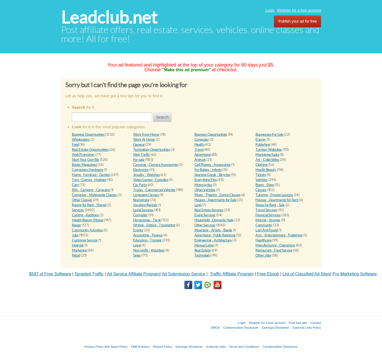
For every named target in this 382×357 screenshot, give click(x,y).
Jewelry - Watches (146, 175)
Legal (137, 245)
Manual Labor (204, 245)
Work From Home (146, 134)
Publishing (262, 145)
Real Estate (202, 250)
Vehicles (261, 180)
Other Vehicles (205, 190)
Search (162, 117)
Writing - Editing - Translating (154, 225)
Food (75, 145)
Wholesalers (81, 140)
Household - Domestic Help (213, 220)
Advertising (202, 155)
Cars (75, 185)
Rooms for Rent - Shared (89, 205)
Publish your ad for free (297, 21)
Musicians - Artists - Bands (213, 230)
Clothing (261, 165)
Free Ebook (268, 274)
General (139, 145)
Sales (137, 255)
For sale (138, 160)
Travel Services (266, 210)
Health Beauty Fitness (87, 220)
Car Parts (140, 185)
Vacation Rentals (145, 205)
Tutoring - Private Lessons (274, 195)
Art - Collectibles (267, 160)
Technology (202, 255)
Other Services (205, 225)
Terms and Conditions (244, 346)
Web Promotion (83, 155)
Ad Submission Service (183, 274)
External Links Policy (307, 327)
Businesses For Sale (269, 134)
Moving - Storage (267, 220)
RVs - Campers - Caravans (91, 190)
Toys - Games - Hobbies (89, 180)
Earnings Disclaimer (275, 327)
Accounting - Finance (148, 235)
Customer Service (84, 240)
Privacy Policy (93, 346)
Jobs (75, 235)
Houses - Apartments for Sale (215, 200)
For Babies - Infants (208, 170)
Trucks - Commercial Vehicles (154, 190)
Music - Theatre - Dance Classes (217, 195)
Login (270, 10)
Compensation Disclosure (240, 327)
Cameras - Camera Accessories (155, 165)
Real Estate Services (208, 210)
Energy (260, 140)
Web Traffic (141, 155)
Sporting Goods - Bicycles (212, 175)
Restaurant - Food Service (273, 250)
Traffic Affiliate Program (232, 274)
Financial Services (267, 215)
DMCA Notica (140, 346)
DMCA (215, 327)
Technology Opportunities (151, 150)
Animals (200, 160)
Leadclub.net (109, 17)
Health (199, 145)
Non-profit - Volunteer (149, 250)
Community (263, 225)
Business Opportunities (88, 134)
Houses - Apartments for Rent (276, 200)
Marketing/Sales (267, 155)
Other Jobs (263, 255)
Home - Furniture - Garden (91, 175)
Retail (76, 255)
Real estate (141, 200)
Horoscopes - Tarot (147, 220)
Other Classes (82, 200)
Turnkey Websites (268, 150)
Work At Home (144, 140)
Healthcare (263, 240)
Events (138, 230)
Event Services (205, 215)
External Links (216, 346)
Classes (260, 190)
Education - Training (147, 240)
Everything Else (205, 180)
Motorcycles (203, 185)
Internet (78, 245)
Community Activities (87, 230)
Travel (199, 150)
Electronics (141, 170)
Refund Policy (162, 346)
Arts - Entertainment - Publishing (278, 235)
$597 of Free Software (50, 274)
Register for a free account (299, 10)
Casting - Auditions (85, 215)
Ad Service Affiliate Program (133, 274)
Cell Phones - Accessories (212, 165)
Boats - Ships (264, 185)
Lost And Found (266, 230)
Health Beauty (265, 170)
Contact (315, 322)
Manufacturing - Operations (275, 245)
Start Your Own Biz (85, 160)
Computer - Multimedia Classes (94, 195)
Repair (76, 225)
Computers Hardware (87, 170)
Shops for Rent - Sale (270, 205)
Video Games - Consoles (150, 180)
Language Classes (146, 195)
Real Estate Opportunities (90, 150)
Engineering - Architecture (213, 240)
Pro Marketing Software (354, 274)
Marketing (79, 250)
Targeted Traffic (89, 274)
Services (78, 210)
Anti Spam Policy (116, 346)
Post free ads (298, 322)
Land (197, 205)
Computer (201, 140)
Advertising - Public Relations (215, 235)
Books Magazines (84, 165)
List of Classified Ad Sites (306, 274)
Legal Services (143, 210)
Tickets (260, 175)
